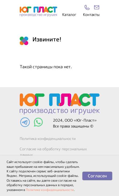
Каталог (69, 14)
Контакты (91, 14)
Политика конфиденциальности (48, 138)
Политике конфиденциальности (50, 190)
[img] (96, 7)
